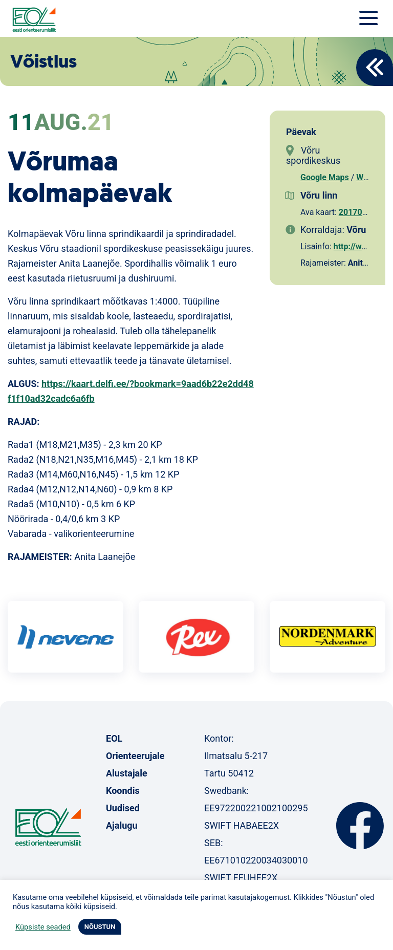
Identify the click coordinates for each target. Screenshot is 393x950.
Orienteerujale (135, 755)
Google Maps (324, 177)
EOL (114, 738)
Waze (366, 177)
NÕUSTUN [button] (100, 927)
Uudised (123, 808)
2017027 (355, 212)
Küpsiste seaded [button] (43, 927)
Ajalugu (122, 825)
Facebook (360, 825)
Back (374, 67)
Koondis (123, 790)
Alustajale (126, 773)
